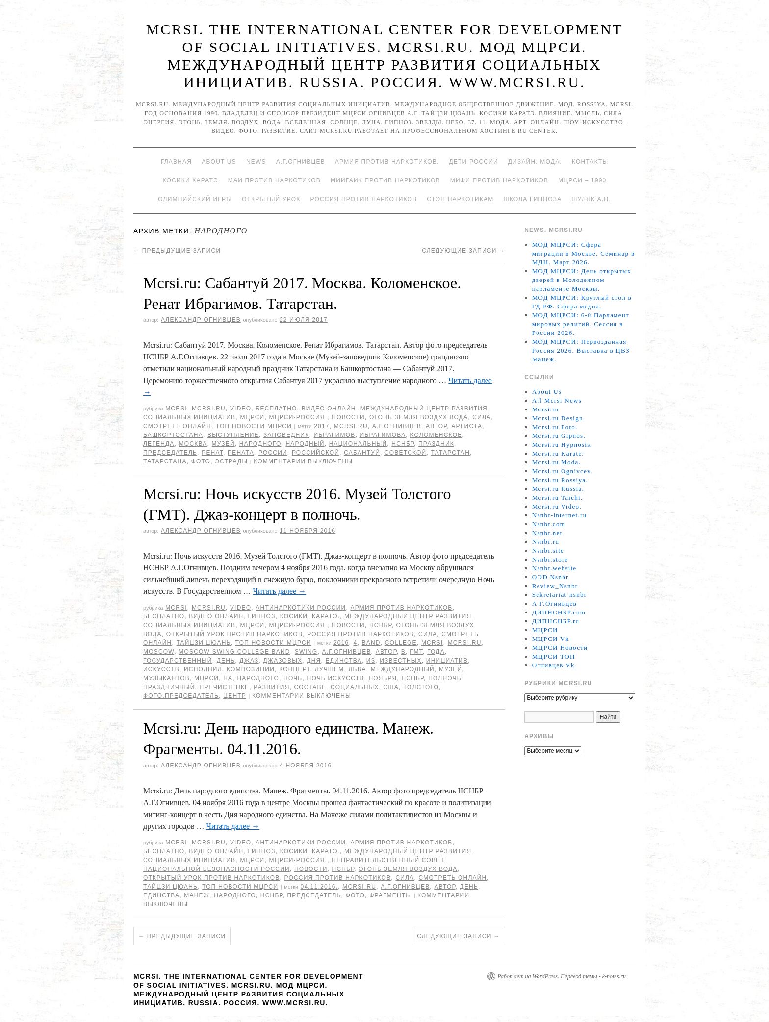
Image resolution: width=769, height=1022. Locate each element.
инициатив (447, 660)
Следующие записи (463, 250)
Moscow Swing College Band (234, 651)
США (391, 687)
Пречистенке (225, 687)
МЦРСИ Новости (560, 647)
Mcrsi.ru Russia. (558, 488)
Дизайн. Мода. (535, 161)
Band (371, 642)
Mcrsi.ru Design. (559, 418)
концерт (294, 669)
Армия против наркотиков (401, 607)
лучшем (329, 669)
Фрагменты (390, 895)
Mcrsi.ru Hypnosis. (562, 444)
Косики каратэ (190, 180)
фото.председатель (181, 695)
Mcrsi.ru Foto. (555, 427)
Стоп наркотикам (460, 199)
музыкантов (166, 678)
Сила (481, 417)
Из (370, 660)
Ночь (292, 678)
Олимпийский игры (195, 199)
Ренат (212, 452)
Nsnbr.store (550, 559)
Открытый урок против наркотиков (234, 634)
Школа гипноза (532, 199)
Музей (223, 443)
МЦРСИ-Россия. (298, 417)
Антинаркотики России (301, 607)
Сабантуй (362, 452)
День (226, 660)
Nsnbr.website (554, 568)
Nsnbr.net (547, 533)
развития (271, 687)
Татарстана (165, 461)
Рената (241, 452)
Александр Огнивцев (201, 319)
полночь (444, 678)
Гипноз (261, 616)
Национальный (358, 443)
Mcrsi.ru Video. (557, 506)
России (272, 452)
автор (436, 426)
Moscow (158, 651)
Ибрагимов (334, 435)
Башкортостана (173, 435)
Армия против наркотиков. (387, 161)
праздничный (169, 687)
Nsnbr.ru (546, 541)
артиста (466, 426)
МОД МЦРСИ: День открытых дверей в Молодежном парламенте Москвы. (581, 279)
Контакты (590, 161)
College (401, 642)
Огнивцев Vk (553, 665)
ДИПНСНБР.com (559, 612)
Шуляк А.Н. (591, 199)
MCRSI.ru (351, 426)
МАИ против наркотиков (274, 180)
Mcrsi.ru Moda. (556, 462)
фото (200, 461)
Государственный (177, 660)
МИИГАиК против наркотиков (385, 180)
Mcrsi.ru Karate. (558, 453)
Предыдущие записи (177, 250)
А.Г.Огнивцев (300, 161)
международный (403, 669)
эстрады (231, 461)
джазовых (283, 660)
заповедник (286, 435)
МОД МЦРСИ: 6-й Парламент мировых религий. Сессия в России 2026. (580, 323)
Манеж (196, 895)
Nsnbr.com (548, 524)
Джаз (248, 660)
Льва (357, 669)
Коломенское (436, 435)
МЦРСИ (252, 417)
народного (260, 443)
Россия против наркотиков (363, 199)
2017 (322, 426)
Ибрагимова (383, 435)
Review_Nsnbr (555, 585)
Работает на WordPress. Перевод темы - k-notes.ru (561, 976)
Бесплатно (276, 408)
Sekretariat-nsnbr (559, 594)
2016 (341, 642)
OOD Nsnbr (550, 577)
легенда (159, 443)
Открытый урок (271, 199)
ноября (382, 678)
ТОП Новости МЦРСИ (254, 426)
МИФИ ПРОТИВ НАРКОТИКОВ (499, 180)
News (256, 161)
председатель (170, 452)
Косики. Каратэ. (310, 616)
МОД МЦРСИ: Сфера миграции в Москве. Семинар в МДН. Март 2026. (583, 253)
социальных (355, 687)
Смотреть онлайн (177, 426)
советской (405, 452)
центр (234, 695)
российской (315, 452)
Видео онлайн (329, 408)
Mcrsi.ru (209, 408)
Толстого (421, 687)
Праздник (436, 443)
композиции (251, 669)
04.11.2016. (319, 886)
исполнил (203, 669)
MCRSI (176, 408)
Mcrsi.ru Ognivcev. (562, 471)
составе (310, 687)
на (227, 678)
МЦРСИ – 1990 (582, 180)
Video (240, 408)
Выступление (233, 435)
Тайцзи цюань (203, 642)
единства (344, 660)
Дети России (473, 161)
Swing (306, 651)
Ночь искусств (335, 678)
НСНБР (402, 443)
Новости (348, 417)
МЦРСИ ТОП (553, 656)
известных (401, 660)
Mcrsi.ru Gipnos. (559, 435)
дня (314, 660)
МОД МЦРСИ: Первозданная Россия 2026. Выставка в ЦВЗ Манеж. (581, 350)
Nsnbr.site (548, 550)
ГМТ (416, 651)
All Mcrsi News (557, 400)
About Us (219, 161)
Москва (193, 443)
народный (305, 443)
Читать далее (280, 591)
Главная (176, 161)
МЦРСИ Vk (550, 638)
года (436, 651)
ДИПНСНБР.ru (556, 621)
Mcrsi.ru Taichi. (557, 497)
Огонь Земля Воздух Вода (418, 417)
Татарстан (450, 452)
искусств (161, 669)
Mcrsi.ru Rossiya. (560, 480)
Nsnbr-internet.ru (559, 515)
